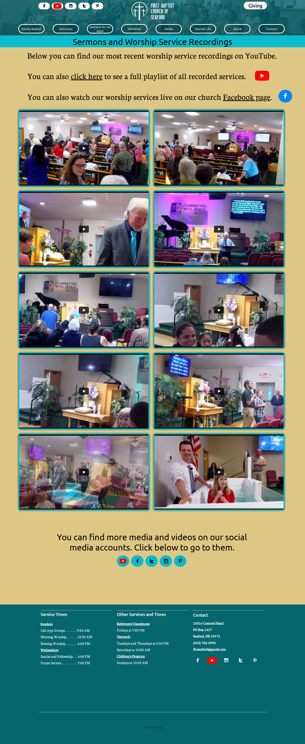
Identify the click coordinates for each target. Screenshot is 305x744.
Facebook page (246, 97)
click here (86, 76)
